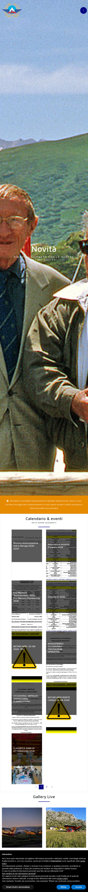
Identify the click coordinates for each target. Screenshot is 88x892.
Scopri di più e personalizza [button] (18, 887)
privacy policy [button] (62, 878)
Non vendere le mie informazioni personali (18, 874)
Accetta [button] (78, 887)
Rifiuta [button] (63, 887)
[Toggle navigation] (83, 11)
